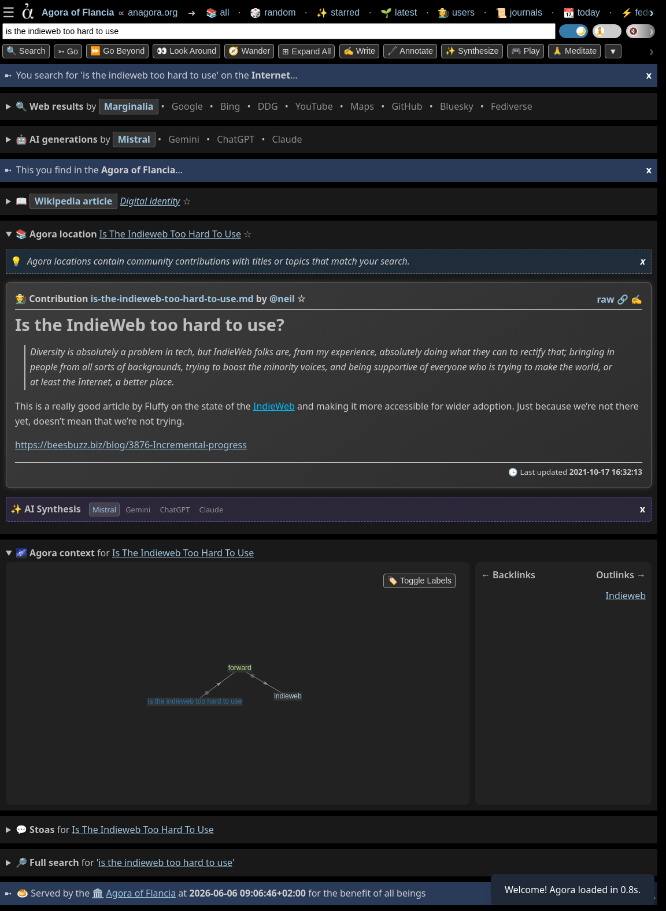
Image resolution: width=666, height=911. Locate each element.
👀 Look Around (186, 50)
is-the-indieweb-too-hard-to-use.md (172, 298)
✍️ (636, 299)
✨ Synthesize (471, 50)
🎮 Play (525, 50)
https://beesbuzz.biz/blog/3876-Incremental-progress (131, 445)
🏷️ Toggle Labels (419, 580)
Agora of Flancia (141, 893)
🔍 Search (26, 50)
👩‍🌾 (21, 298)
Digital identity (150, 201)
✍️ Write (359, 50)
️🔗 (622, 299)
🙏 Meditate (574, 50)
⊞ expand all (306, 51)
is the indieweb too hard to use (143, 829)
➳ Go (68, 51)
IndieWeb (274, 406)
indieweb (626, 595)
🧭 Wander (249, 50)
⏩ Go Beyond (117, 50)
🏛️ (97, 893)
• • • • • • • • (276, 106)
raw (606, 299)
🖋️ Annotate (410, 50)
